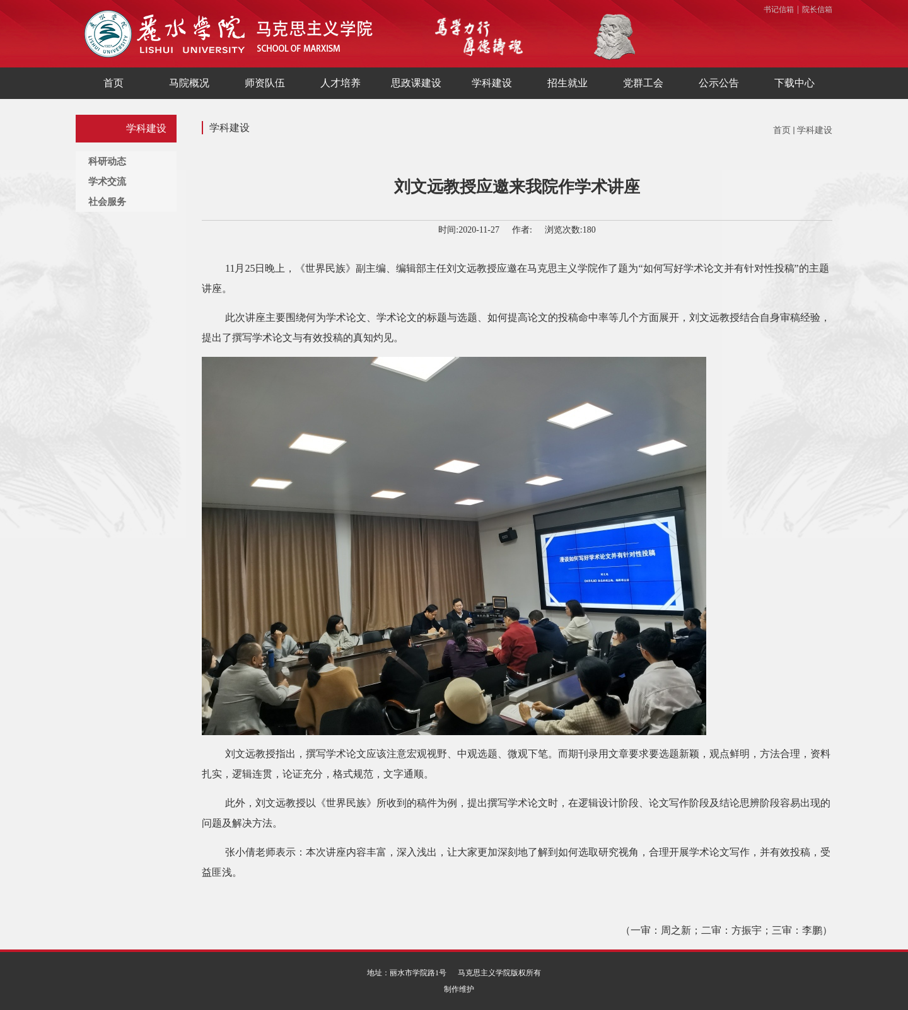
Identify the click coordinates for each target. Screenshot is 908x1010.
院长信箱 (817, 9)
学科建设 (814, 130)
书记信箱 (779, 9)
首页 (782, 130)
